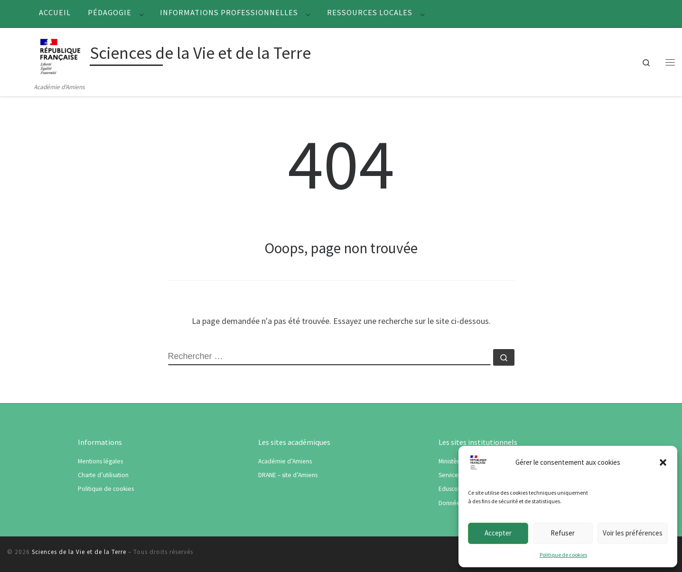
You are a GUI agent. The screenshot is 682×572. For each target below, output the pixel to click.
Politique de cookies (563, 554)
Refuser (563, 532)
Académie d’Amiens (285, 461)
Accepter (498, 532)
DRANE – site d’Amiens (288, 475)
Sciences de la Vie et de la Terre (79, 552)
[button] (663, 462)
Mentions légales (100, 461)
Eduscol (449, 489)
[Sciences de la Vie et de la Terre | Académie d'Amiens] (60, 54)
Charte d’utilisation (103, 475)
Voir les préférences (633, 532)
